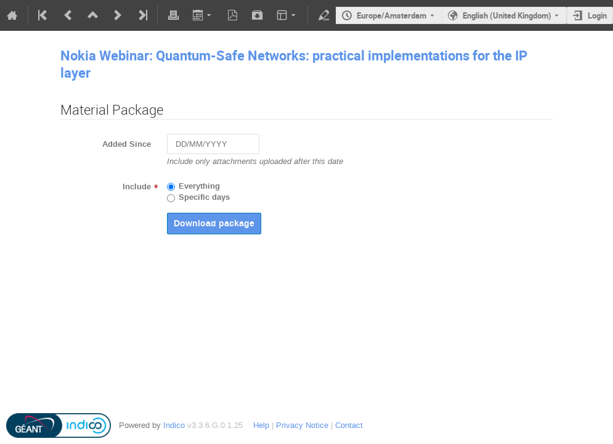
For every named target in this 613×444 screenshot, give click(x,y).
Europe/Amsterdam (391, 15)
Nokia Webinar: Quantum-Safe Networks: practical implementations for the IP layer (293, 63)
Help (261, 425)
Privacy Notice (302, 425)
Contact (349, 425)
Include (137, 186)
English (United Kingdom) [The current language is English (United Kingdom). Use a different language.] (507, 15)
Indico (174, 425)
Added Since (126, 144)
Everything (199, 186)
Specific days (204, 197)
